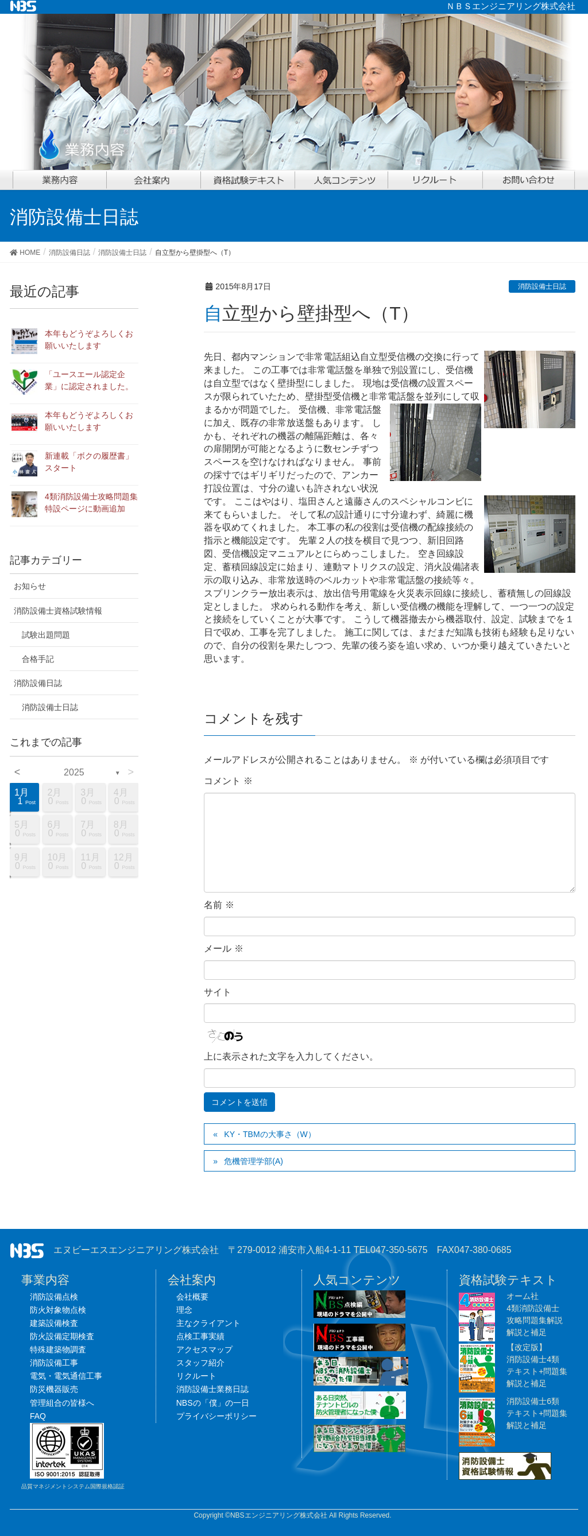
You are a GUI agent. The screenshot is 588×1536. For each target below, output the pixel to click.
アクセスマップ (204, 1349)
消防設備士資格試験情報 (58, 610)
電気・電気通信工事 (66, 1375)
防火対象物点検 (58, 1309)
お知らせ (30, 586)
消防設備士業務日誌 (212, 1389)
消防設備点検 (54, 1296)
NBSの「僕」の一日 (212, 1402)
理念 (184, 1309)
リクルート (196, 1375)
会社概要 (192, 1296)
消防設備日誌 (38, 683)
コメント (228, 781)
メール (223, 948)
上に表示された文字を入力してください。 (291, 1056)
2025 (74, 772)
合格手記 (38, 659)
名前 (219, 905)
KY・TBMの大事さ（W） (269, 1134)
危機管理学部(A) (253, 1161)
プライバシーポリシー (216, 1416)
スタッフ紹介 (200, 1362)
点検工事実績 (200, 1336)
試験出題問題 (46, 634)
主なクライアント (208, 1323)
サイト (217, 992)
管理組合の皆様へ (62, 1402)
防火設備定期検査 (62, 1336)
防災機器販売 (54, 1389)
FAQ (38, 1416)
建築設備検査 (54, 1323)
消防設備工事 (54, 1362)
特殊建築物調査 (58, 1349)
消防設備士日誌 (542, 286)
